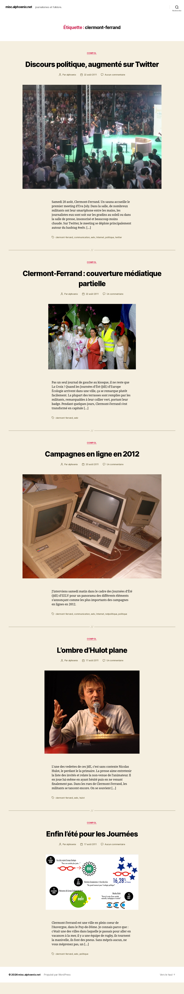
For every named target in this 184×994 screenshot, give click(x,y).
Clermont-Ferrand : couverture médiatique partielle (92, 288)
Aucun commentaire (115, 85)
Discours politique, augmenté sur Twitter (92, 69)
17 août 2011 (92, 671)
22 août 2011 (90, 85)
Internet (101, 247)
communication (82, 247)
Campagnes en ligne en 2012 (92, 464)
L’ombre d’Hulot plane (92, 661)
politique (110, 247)
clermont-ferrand (64, 247)
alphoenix (71, 85)
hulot (82, 809)
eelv (93, 247)
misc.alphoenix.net (20, 7)
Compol (92, 53)
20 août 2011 (92, 475)
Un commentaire (115, 304)
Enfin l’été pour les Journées (92, 845)
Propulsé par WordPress (57, 986)
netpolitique (112, 625)
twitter (119, 247)
